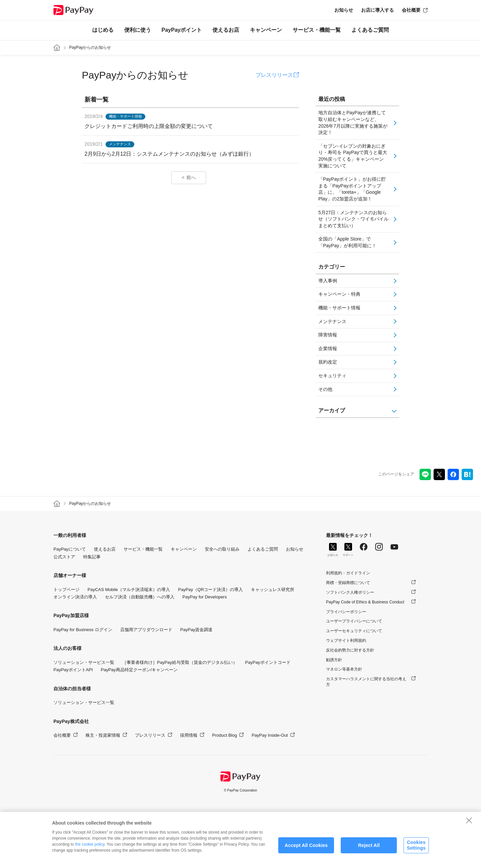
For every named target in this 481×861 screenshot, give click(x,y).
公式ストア (64, 556)
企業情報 (327, 348)
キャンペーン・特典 (339, 294)
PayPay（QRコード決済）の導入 (210, 589)
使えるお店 (225, 30)
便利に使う (137, 30)
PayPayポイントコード (268, 662)
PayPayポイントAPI (73, 669)
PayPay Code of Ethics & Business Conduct (365, 602)
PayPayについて (69, 549)
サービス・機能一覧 (317, 30)
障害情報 (327, 334)
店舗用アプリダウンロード (146, 629)
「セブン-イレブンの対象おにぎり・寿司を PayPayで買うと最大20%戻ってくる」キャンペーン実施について (352, 155)
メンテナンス (332, 321)
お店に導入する (377, 10)
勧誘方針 (334, 660)
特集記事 (92, 556)
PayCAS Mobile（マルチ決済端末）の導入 (129, 589)
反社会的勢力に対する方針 (350, 650)
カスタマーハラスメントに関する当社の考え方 (366, 682)
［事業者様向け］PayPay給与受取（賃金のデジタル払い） (179, 662)
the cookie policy (90, 853)
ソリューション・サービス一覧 (83, 662)
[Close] (469, 829)
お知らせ (343, 10)
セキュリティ (332, 375)
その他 (325, 389)
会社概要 (411, 10)
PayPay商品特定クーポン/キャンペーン (139, 669)
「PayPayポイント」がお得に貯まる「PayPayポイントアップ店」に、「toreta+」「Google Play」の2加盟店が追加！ (352, 188)
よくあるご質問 (370, 30)
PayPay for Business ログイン (82, 629)
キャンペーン (266, 30)
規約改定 (327, 362)
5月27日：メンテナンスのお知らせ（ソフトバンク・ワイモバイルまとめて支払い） (353, 219)
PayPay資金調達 (196, 629)
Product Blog (224, 735)
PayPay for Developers (204, 596)
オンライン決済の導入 (75, 596)
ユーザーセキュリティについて (354, 630)
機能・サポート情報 (339, 307)
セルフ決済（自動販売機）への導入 (139, 596)
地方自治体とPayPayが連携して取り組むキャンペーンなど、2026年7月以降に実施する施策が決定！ (352, 122)
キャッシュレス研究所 (272, 589)
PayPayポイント (182, 30)
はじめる (103, 30)
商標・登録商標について (348, 582)
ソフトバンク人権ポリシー (350, 592)
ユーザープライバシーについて (354, 621)
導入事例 (327, 280)
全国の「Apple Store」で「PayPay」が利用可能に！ (347, 242)
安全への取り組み (222, 549)
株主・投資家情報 (103, 735)
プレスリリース (274, 75)
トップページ (66, 589)
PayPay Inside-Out (270, 735)
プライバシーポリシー (346, 611)
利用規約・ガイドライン (348, 573)
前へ (191, 177)
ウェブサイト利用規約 (346, 640)
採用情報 (188, 735)
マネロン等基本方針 (344, 669)
